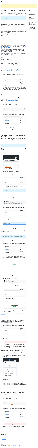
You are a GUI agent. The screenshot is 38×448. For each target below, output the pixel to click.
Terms (7, 445)
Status (11, 445)
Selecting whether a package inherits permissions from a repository (16, 34)
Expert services (16, 445)
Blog (19, 445)
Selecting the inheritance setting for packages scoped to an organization (11, 195)
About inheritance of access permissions (10, 28)
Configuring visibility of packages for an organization (12, 392)
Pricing (13, 445)
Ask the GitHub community (4, 438)
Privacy (9, 445)
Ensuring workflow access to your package (10, 228)
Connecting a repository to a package (11, 237)
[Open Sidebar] (0, 2)
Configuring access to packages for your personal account (13, 67)
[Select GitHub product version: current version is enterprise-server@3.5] (10, 1)
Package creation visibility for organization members (12, 350)
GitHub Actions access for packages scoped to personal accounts (12, 240)
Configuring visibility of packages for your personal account (13, 317)
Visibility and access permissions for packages (13, 70)
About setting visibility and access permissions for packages (13, 41)
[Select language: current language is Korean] (36, 1)
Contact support (3, 439)
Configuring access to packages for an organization (12, 97)
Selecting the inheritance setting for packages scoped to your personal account (13, 149)
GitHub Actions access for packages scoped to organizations (12, 275)
